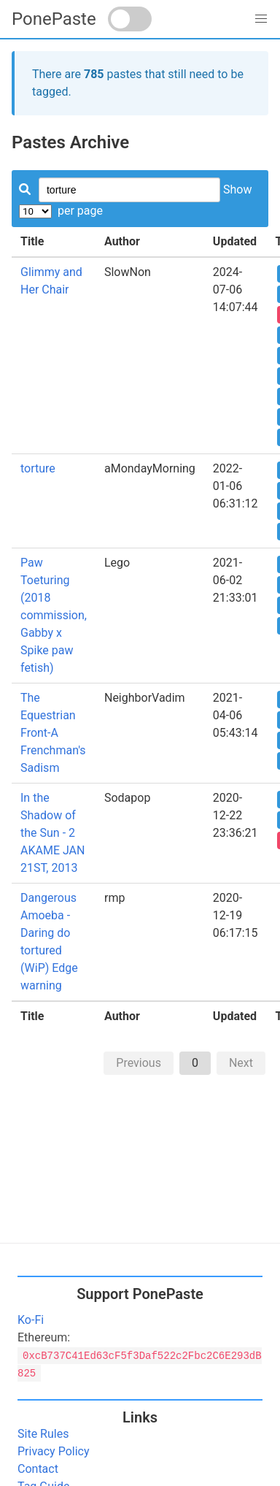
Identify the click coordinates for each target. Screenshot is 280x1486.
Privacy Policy (54, 1451)
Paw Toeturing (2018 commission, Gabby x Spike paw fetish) (53, 615)
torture (37, 468)
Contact (38, 1469)
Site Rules (43, 1434)
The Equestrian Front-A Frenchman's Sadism (53, 733)
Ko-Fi (31, 1320)
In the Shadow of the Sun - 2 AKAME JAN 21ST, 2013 (52, 833)
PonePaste (54, 19)
